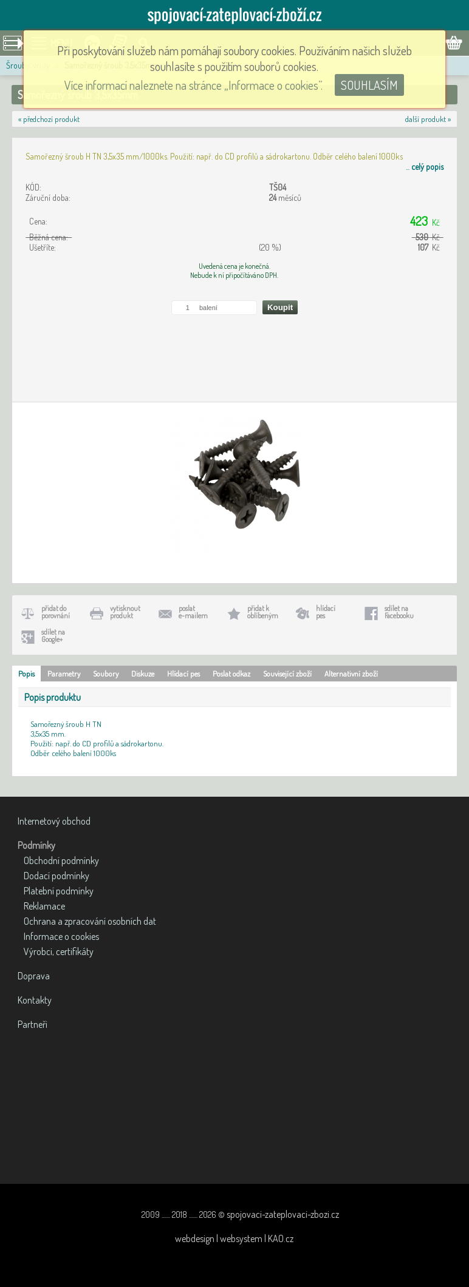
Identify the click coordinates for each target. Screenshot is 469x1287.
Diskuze (142, 673)
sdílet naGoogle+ (53, 635)
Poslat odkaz (231, 673)
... (424, 166)
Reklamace (44, 906)
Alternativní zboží (351, 673)
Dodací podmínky (56, 876)
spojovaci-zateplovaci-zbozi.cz (283, 1214)
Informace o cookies (61, 936)
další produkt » (428, 119)
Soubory (105, 673)
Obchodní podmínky (61, 860)
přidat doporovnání (55, 612)
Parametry (63, 673)
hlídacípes (325, 612)
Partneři (32, 1024)
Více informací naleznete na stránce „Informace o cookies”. (193, 85)
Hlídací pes (183, 673)
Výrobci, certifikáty (59, 951)
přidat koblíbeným (262, 612)
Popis (26, 673)
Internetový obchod (54, 821)
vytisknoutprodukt (125, 612)
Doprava (34, 976)
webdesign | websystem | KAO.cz (234, 1238)
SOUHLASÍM (369, 85)
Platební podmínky (59, 891)
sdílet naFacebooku (399, 612)
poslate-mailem (193, 612)
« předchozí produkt (49, 119)
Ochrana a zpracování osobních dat (90, 921)
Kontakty (35, 1000)
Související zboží (287, 673)
